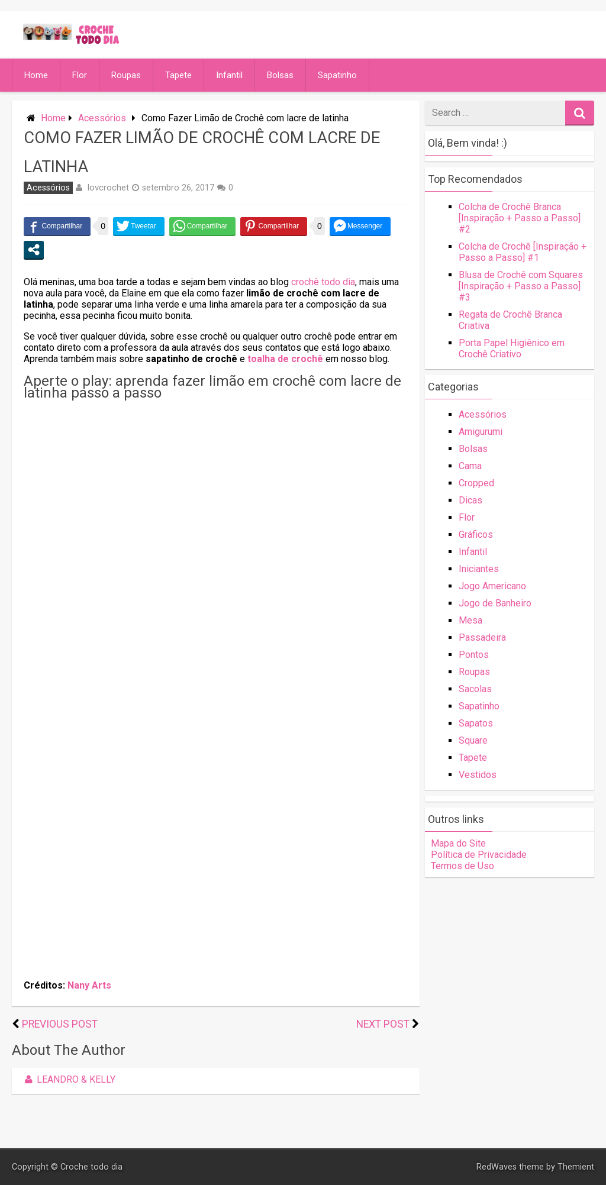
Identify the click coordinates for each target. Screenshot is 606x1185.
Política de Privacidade (479, 854)
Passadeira (482, 637)
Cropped (476, 483)
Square (473, 740)
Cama (470, 466)
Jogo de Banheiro (495, 603)
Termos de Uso (462, 865)
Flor (79, 75)
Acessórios (102, 118)
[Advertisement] (215, 487)
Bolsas (280, 75)
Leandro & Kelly (68, 1079)
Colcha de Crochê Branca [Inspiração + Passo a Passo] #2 (520, 218)
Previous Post (60, 1024)
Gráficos (476, 534)
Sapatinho (337, 75)
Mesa (470, 620)
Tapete (178, 75)
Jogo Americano (492, 586)
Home (36, 75)
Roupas (126, 75)
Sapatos (476, 723)
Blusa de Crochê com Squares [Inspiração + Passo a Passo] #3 (521, 286)
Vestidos (478, 774)
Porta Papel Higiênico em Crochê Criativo (512, 348)
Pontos (474, 654)
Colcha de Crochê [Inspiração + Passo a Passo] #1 (522, 252)
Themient (575, 1167)
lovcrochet (108, 187)
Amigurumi (480, 431)
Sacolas (475, 689)
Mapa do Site (458, 843)
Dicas (470, 500)
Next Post (383, 1024)
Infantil (229, 75)
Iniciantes (479, 568)
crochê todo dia (323, 282)
